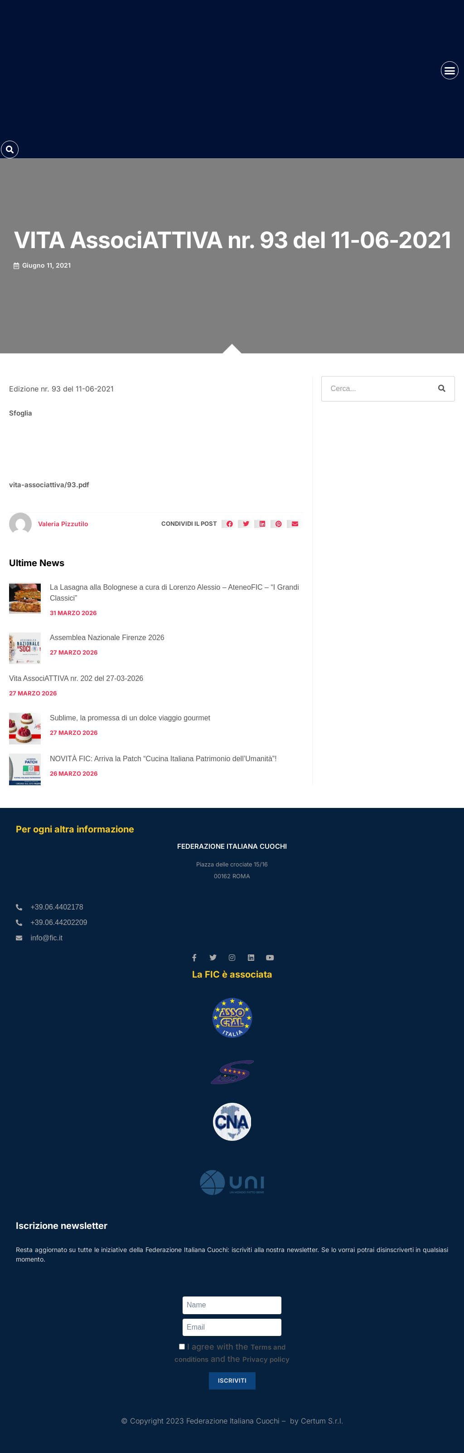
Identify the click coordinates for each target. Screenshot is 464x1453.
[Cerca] (441, 389)
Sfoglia (20, 413)
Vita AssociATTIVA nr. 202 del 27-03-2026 (76, 678)
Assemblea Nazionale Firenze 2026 (107, 637)
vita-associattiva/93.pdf (49, 484)
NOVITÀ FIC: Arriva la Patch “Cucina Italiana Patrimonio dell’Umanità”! (163, 759)
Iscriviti (232, 1380)
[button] (450, 70)
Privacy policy (266, 1359)
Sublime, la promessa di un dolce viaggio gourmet (130, 718)
